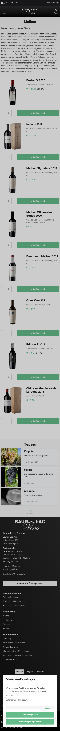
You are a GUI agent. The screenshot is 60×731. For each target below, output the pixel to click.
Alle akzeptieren (30, 714)
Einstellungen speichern (30, 721)
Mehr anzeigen (12, 695)
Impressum (22, 700)
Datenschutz (11, 700)
